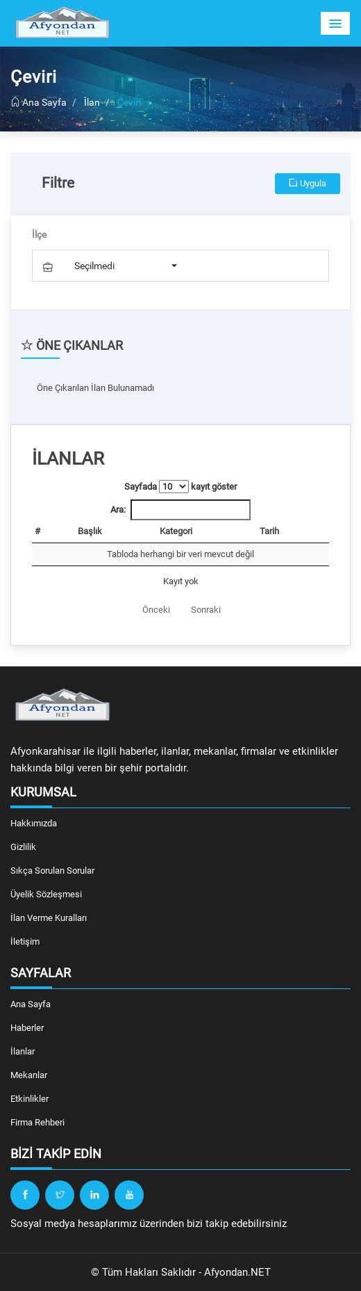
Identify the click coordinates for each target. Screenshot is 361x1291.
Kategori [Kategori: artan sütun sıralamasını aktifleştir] (176, 531)
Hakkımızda (33, 823)
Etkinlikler (29, 1098)
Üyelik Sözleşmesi (46, 894)
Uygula (307, 183)
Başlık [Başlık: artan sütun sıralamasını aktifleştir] (90, 531)
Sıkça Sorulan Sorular (52, 870)
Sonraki (206, 609)
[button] (335, 23)
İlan (92, 102)
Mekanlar (28, 1075)
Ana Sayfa (38, 102)
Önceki (156, 609)
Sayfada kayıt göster (180, 486)
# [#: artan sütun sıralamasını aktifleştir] (37, 531)
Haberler (27, 1028)
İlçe (39, 234)
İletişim (25, 941)
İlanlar (22, 1051)
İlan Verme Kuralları (48, 918)
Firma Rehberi (37, 1122)
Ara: (180, 509)
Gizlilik (23, 847)
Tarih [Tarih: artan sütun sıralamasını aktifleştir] (269, 531)
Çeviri (129, 102)
